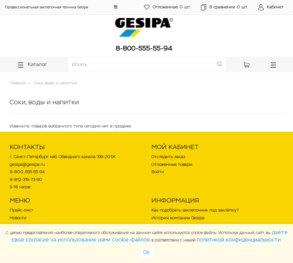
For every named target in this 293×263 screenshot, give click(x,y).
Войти (157, 171)
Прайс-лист (21, 210)
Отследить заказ (168, 156)
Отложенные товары (171, 164)
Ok (146, 252)
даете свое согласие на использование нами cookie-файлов (150, 236)
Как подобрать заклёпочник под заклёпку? (195, 210)
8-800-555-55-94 (144, 48)
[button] (115, 7)
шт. (166, 7)
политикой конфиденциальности (239, 239)
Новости (18, 218)
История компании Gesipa (177, 218)
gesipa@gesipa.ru (27, 164)
